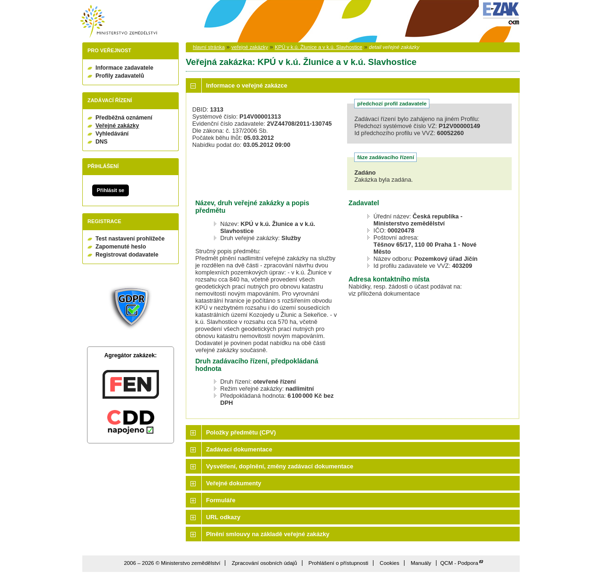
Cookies (389, 563)
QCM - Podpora (459, 563)
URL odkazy (223, 517)
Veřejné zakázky (117, 125)
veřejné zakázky (249, 47)
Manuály (421, 563)
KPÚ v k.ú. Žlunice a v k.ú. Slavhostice (318, 47)
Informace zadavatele (124, 67)
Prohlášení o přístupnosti (338, 563)
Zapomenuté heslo (120, 246)
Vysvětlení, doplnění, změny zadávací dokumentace (279, 466)
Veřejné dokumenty (233, 483)
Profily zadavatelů (119, 75)
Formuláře (221, 500)
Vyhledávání (112, 133)
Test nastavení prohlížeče (130, 238)
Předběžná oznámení (123, 117)
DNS (101, 141)
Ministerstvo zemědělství (118, 21)
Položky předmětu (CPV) (241, 432)
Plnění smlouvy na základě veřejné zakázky (267, 534)
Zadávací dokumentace (239, 449)
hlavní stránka (209, 47)
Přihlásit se (110, 190)
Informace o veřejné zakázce (246, 85)
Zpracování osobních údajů (264, 563)
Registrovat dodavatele (126, 254)
